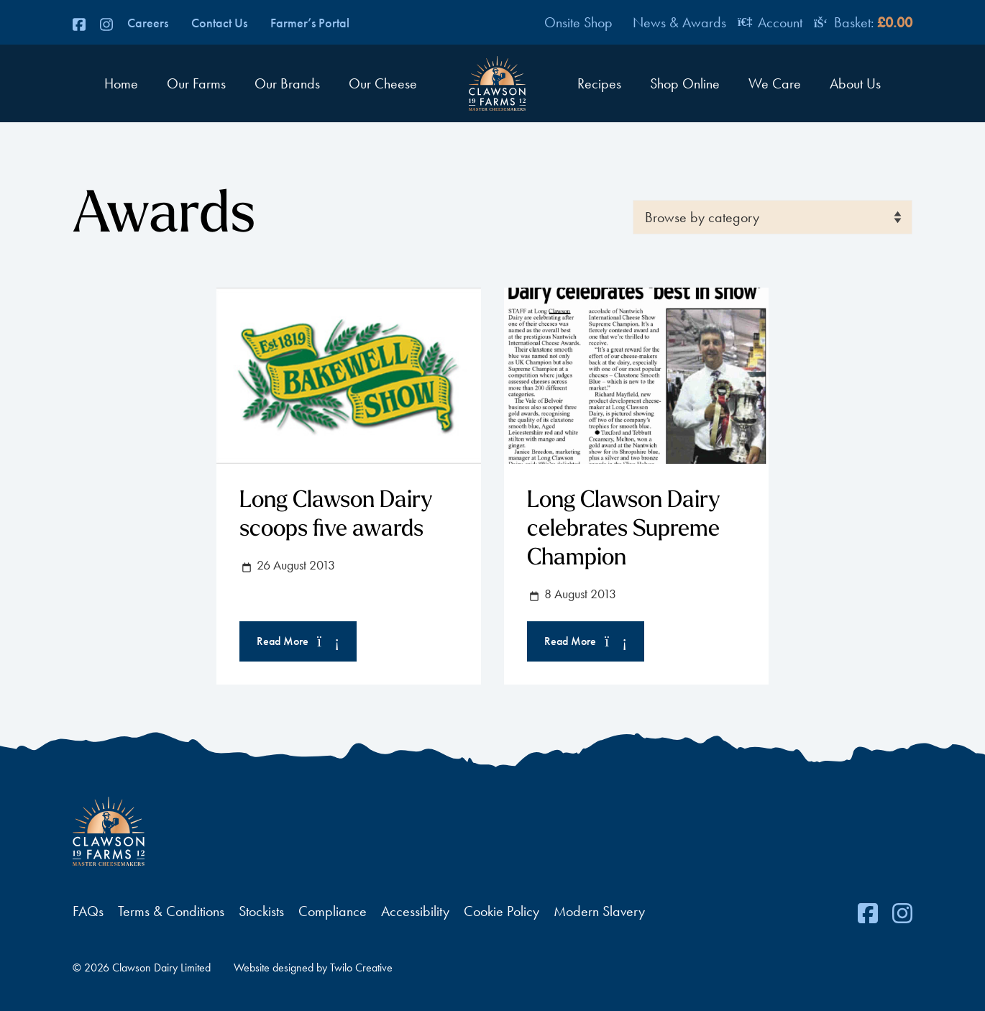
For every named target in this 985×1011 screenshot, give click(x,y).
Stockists (261, 911)
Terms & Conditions (171, 911)
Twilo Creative (361, 967)
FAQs (88, 911)
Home (121, 83)
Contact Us (219, 23)
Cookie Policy (501, 911)
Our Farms (196, 83)
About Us (855, 83)
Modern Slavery (599, 911)
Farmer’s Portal (309, 23)
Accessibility (415, 911)
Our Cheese (383, 83)
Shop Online (685, 83)
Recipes (599, 83)
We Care (774, 83)
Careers (147, 23)
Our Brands (287, 83)
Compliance (332, 911)
